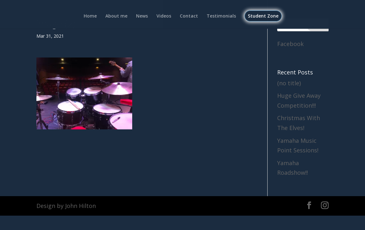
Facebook (290, 44)
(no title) (289, 83)
